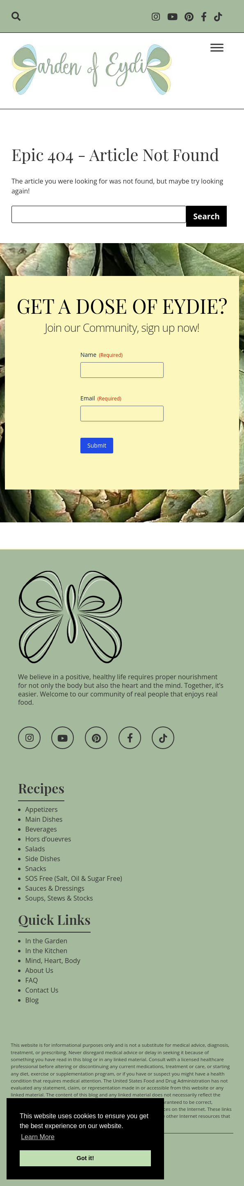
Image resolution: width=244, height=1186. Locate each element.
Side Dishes (42, 858)
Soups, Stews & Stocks (59, 898)
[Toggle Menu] (216, 47)
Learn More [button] (38, 1136)
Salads (35, 848)
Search (206, 216)
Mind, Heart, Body (52, 960)
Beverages (41, 829)
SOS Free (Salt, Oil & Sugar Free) (73, 878)
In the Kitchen (46, 950)
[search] (18, 17)
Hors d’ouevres (48, 839)
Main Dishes (44, 819)
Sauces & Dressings (54, 888)
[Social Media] (158, 17)
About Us (39, 970)
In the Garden (46, 940)
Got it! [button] (85, 1158)
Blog (32, 999)
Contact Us (42, 990)
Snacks (35, 868)
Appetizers (41, 809)
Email (100, 398)
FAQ (31, 980)
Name (101, 355)
